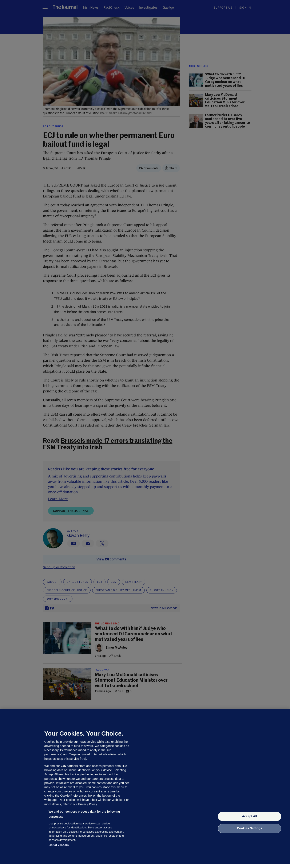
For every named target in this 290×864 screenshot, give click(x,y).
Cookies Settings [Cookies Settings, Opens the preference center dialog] (249, 828)
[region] (145, 786)
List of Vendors (59, 845)
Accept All (249, 816)
